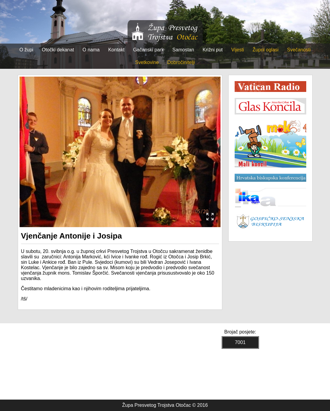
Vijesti (237, 49)
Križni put (213, 49)
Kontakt (116, 49)
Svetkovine (147, 62)
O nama (91, 49)
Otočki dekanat (58, 49)
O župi (26, 49)
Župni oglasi (266, 49)
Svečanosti (298, 49)
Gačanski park (148, 49)
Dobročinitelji (181, 62)
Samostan (183, 49)
